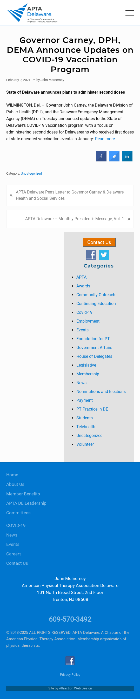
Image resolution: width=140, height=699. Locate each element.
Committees (18, 512)
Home (12, 474)
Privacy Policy (70, 674)
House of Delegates (94, 356)
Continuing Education (96, 303)
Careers (14, 554)
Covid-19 (84, 312)
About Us (15, 484)
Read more (105, 138)
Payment (84, 400)
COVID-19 (16, 525)
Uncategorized (31, 173)
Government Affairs (94, 347)
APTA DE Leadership (26, 503)
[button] (129, 12)
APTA (81, 277)
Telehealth (85, 426)
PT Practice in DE (92, 409)
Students (84, 417)
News (81, 382)
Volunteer (85, 444)
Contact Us (99, 242)
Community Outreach (95, 294)
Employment (87, 321)
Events (82, 330)
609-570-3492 (70, 619)
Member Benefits (23, 494)
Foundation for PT (93, 338)
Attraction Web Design (75, 688)
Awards (83, 286)
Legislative (86, 365)
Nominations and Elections (101, 391)
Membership (87, 373)
